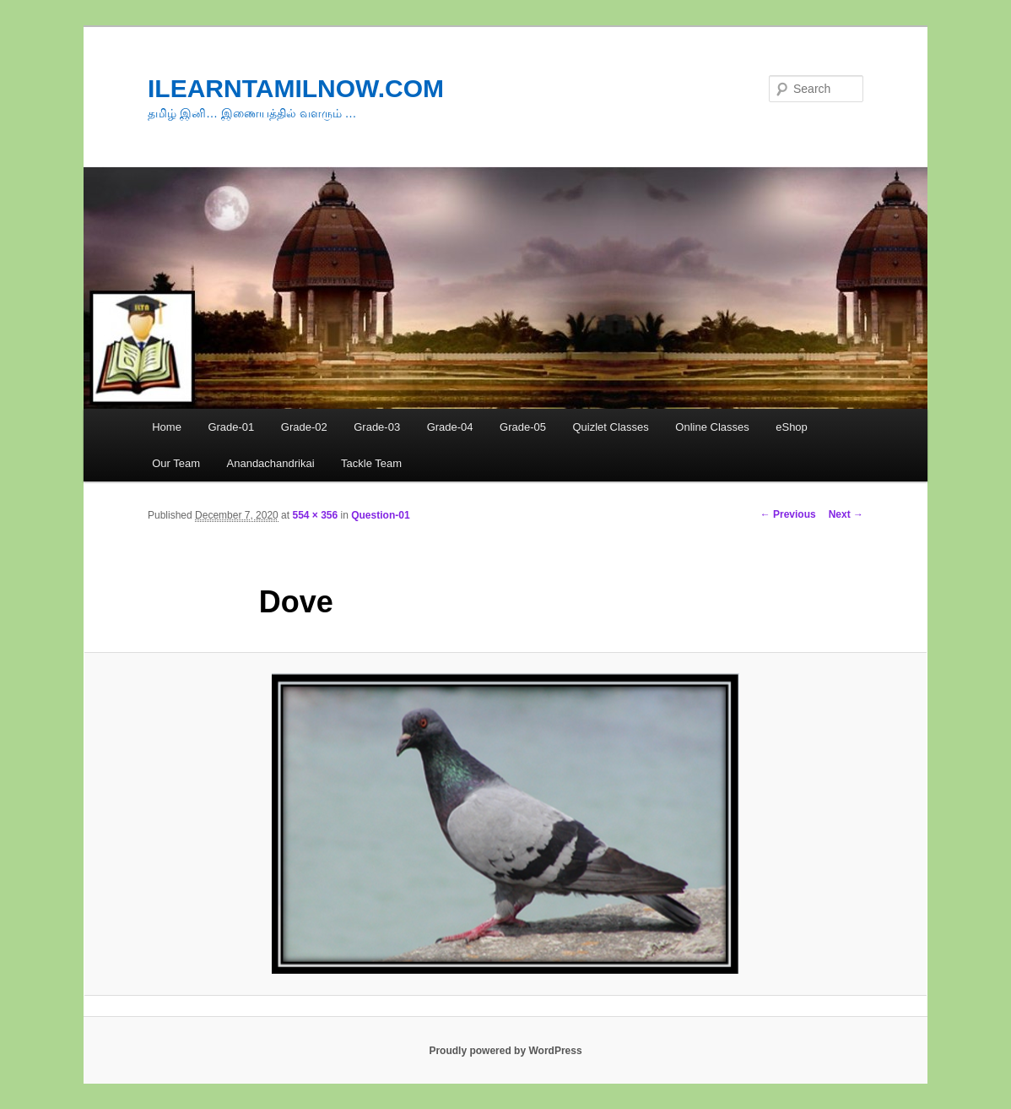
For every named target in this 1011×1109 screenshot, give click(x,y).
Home (166, 427)
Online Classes (712, 427)
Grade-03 (377, 427)
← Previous (788, 514)
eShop (792, 427)
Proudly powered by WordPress (505, 1051)
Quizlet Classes (610, 427)
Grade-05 (523, 427)
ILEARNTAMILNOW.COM (296, 88)
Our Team (176, 463)
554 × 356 (315, 515)
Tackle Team (371, 463)
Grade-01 (231, 427)
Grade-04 (450, 427)
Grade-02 (304, 427)
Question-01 (380, 515)
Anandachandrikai (271, 463)
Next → (846, 514)
